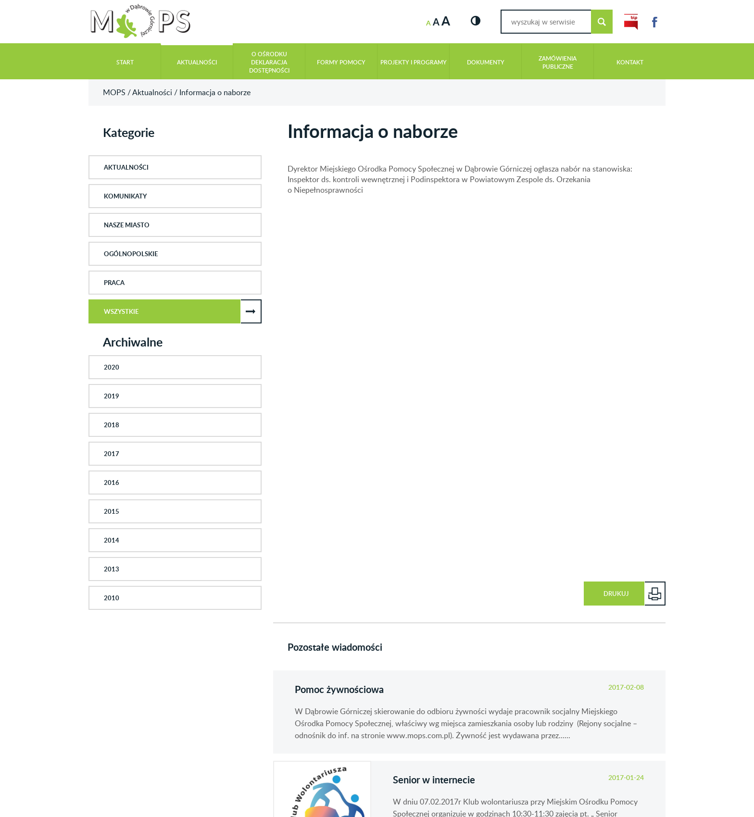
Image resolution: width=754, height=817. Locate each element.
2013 (111, 569)
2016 (111, 482)
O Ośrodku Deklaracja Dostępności (269, 62)
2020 (111, 367)
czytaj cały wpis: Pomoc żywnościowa (469, 712)
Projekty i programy (413, 62)
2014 (111, 540)
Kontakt (629, 62)
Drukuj (616, 593)
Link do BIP (631, 22)
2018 (111, 425)
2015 (111, 511)
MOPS (114, 92)
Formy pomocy (341, 62)
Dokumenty (485, 62)
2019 (111, 396)
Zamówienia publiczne (558, 62)
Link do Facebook (655, 22)
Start (125, 62)
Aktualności (197, 62)
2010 (111, 598)
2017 (111, 453)
